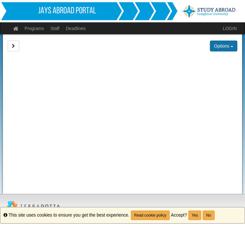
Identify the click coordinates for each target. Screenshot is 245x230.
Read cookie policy (150, 215)
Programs (34, 28)
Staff (55, 28)
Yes (195, 215)
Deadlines (75, 28)
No (208, 215)
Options (223, 46)
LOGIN (230, 28)
